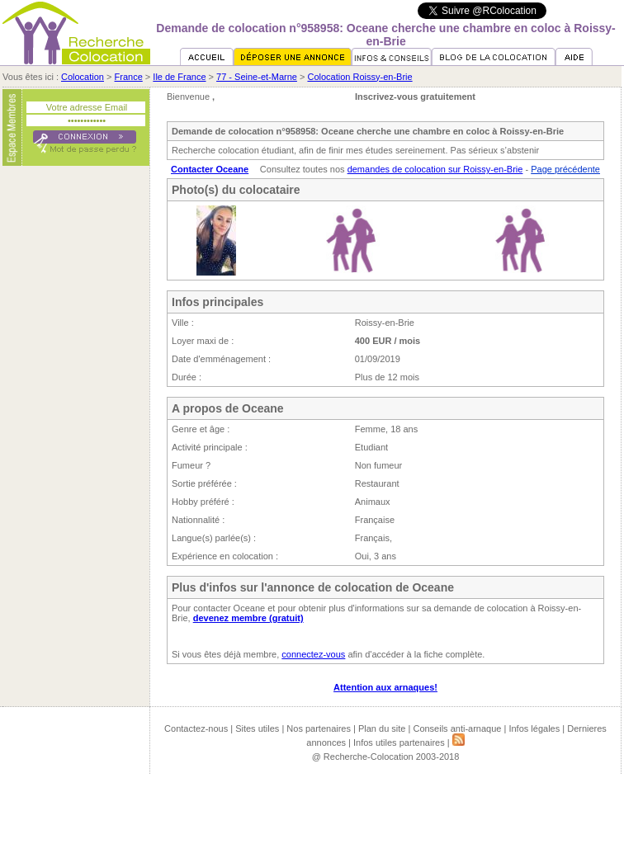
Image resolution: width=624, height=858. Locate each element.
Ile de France (179, 77)
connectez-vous (313, 654)
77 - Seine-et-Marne (256, 77)
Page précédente (565, 169)
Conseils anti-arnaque (457, 728)
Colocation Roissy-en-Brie (359, 77)
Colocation (82, 77)
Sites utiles (257, 728)
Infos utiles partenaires (399, 742)
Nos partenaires (318, 728)
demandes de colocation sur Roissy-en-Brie (435, 169)
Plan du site (381, 728)
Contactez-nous (196, 728)
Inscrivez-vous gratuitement (415, 96)
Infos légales (534, 728)
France (129, 77)
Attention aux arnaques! (385, 687)
